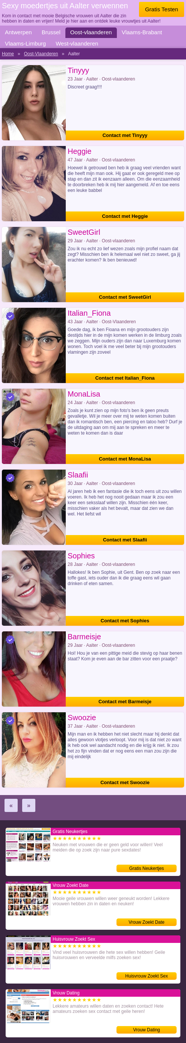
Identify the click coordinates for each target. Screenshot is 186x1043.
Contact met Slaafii (125, 540)
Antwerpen (18, 32)
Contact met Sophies (125, 620)
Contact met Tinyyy (125, 135)
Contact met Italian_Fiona (124, 378)
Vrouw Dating (146, 1029)
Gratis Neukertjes (146, 868)
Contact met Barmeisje (124, 701)
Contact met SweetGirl (125, 297)
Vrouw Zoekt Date (147, 922)
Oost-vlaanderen (91, 32)
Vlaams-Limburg (25, 43)
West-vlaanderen (77, 43)
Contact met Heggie (125, 216)
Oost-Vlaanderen (41, 53)
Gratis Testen (161, 9)
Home (8, 53)
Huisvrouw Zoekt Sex (146, 976)
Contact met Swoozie (125, 782)
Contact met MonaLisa (125, 459)
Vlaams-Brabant (142, 32)
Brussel (51, 32)
